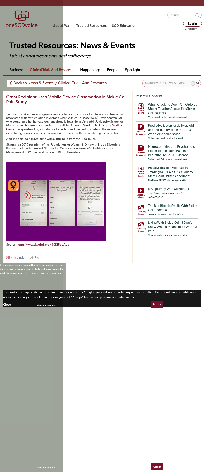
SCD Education (124, 26)
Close (7, 304)
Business (16, 70)
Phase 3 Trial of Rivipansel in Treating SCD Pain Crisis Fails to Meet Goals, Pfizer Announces (170, 172)
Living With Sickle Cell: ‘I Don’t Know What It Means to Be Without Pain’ (172, 227)
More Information (46, 305)
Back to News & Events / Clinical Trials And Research (60, 83)
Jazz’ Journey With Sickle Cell (168, 189)
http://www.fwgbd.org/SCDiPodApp (43, 244)
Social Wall (62, 26)
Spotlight (132, 70)
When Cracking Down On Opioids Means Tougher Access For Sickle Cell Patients (172, 109)
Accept (157, 304)
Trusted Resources (91, 26)
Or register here (193, 29)
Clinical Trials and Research (51, 70)
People (112, 70)
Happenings (90, 70)
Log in (192, 23)
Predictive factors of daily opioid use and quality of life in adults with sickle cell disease (171, 130)
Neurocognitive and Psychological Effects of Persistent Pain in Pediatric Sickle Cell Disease (172, 151)
